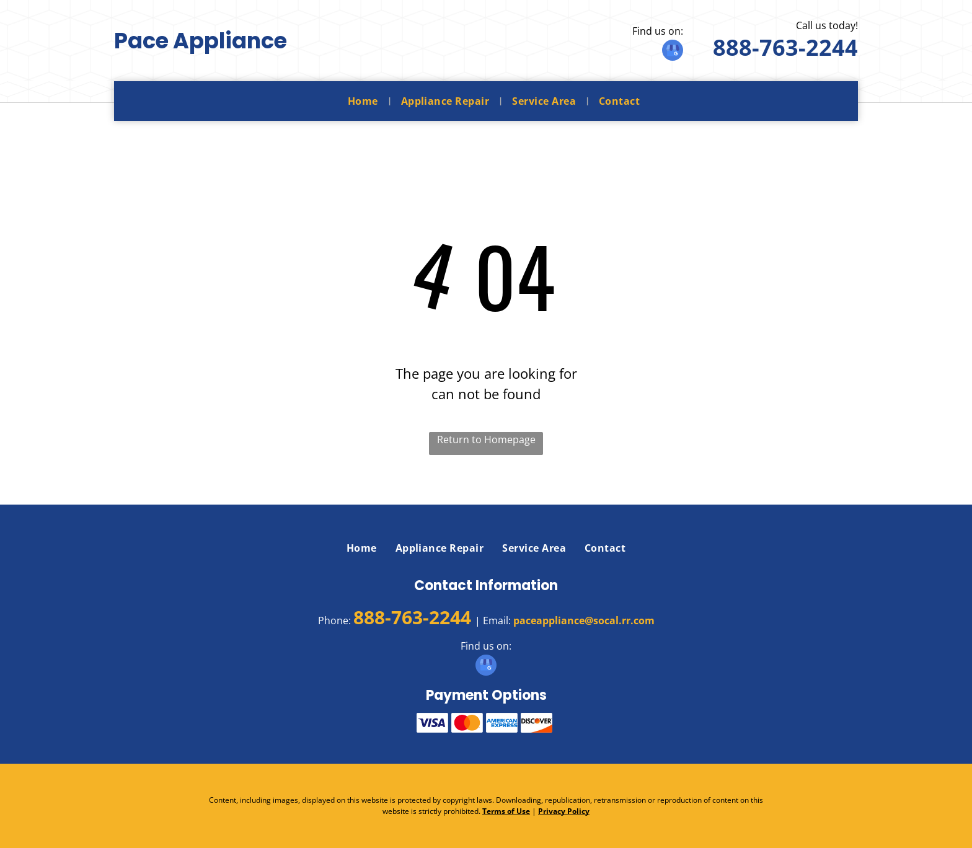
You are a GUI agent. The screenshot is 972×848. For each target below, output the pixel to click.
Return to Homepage (486, 439)
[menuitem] (365, 101)
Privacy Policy (564, 811)
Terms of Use (506, 811)
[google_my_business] (672, 52)
